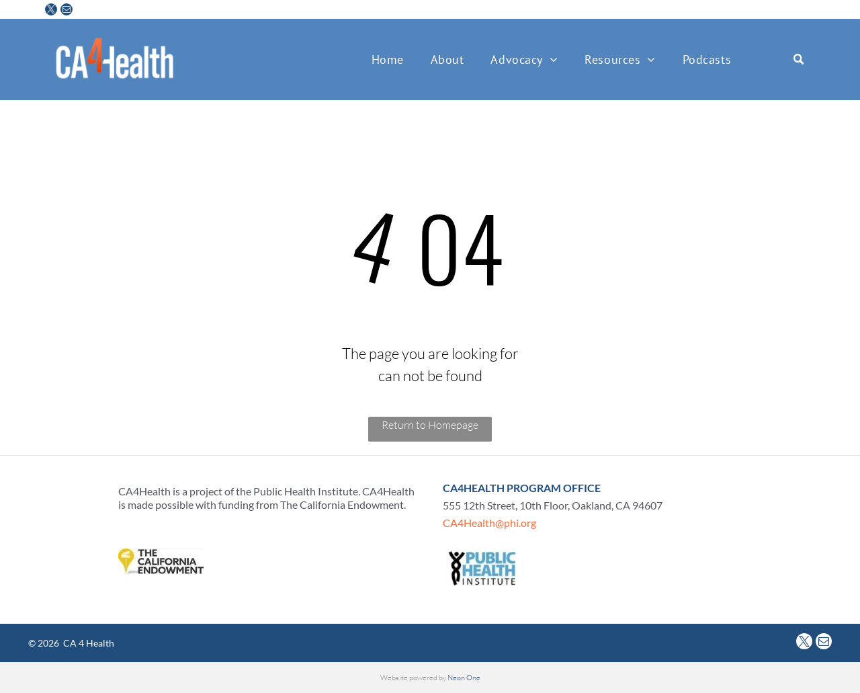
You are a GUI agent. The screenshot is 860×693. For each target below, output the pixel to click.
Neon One (463, 677)
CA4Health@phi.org (489, 522)
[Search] (790, 60)
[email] (66, 11)
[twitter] (51, 11)
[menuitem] (387, 59)
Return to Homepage (430, 425)
